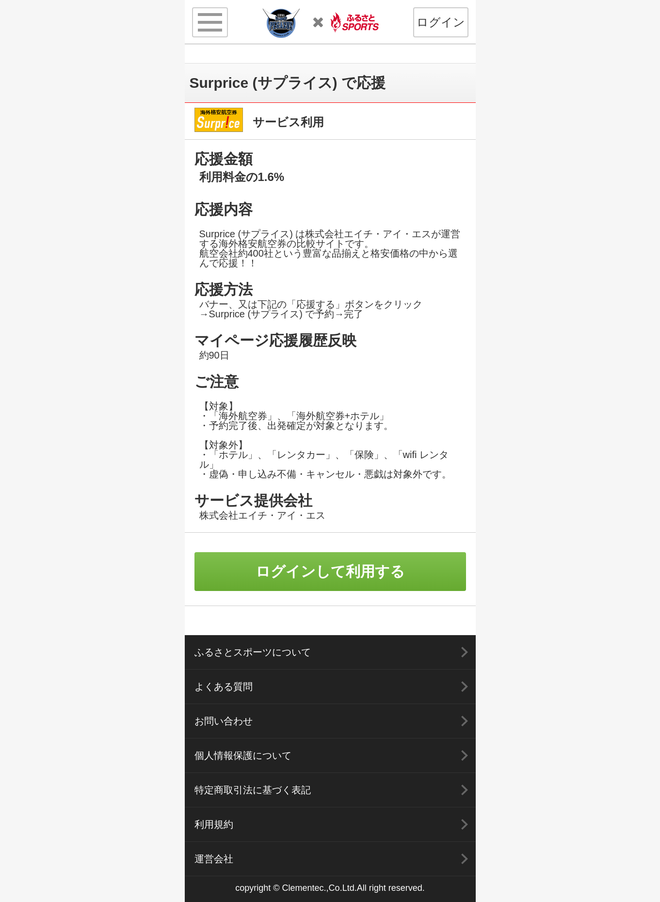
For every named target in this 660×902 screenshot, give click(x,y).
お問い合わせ (223, 721)
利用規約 (213, 824)
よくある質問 (223, 686)
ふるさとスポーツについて (252, 652)
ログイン (441, 22)
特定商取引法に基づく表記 (252, 790)
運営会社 (213, 858)
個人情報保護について (242, 755)
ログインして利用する (330, 571)
